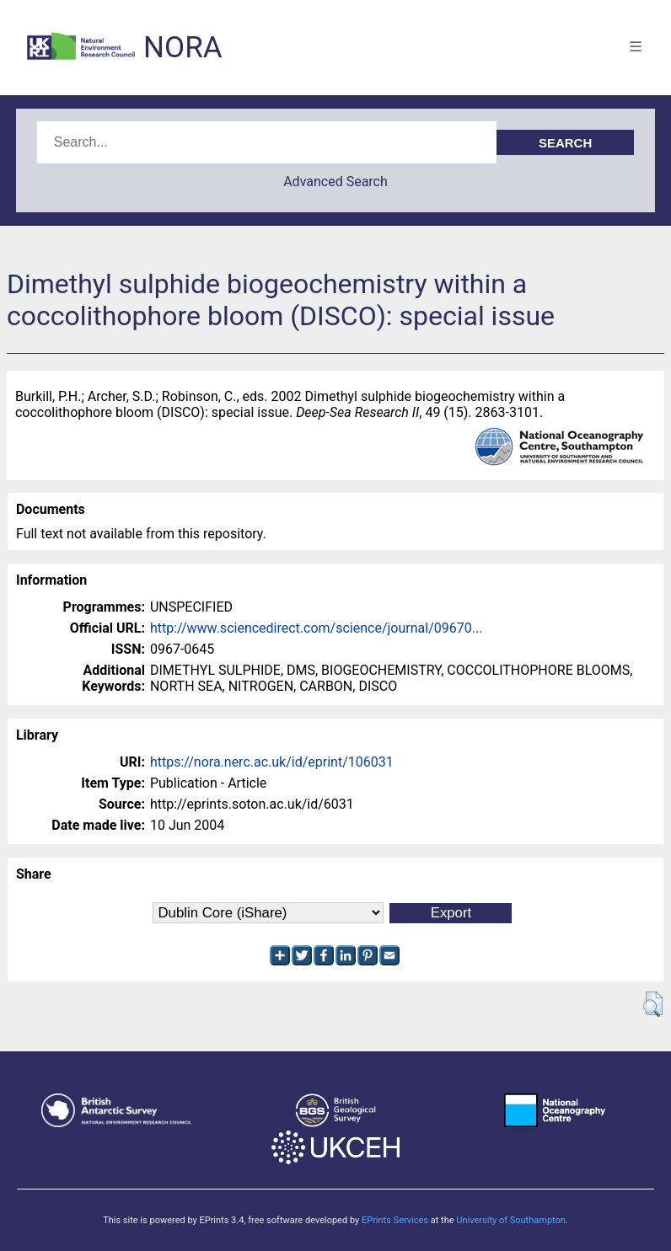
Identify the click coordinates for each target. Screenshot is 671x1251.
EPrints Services (395, 1220)
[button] (653, 1004)
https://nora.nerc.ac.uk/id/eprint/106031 (272, 762)
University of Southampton (511, 1220)
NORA (182, 47)
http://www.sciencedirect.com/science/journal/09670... (316, 628)
